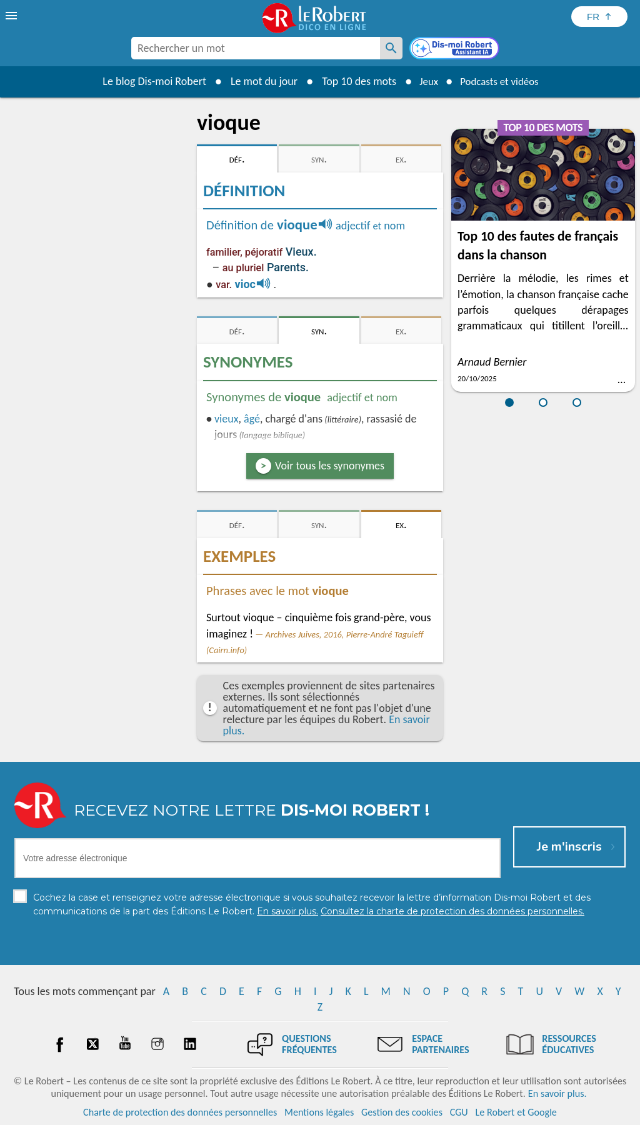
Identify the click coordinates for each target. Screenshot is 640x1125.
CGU (459, 1112)
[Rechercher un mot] (391, 48)
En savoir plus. (557, 1093)
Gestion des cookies (401, 1112)
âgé (252, 419)
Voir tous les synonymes (329, 465)
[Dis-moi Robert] (455, 49)
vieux (226, 419)
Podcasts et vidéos (501, 81)
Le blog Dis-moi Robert (149, 81)
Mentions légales (319, 1112)
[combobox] (255, 48)
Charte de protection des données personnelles (180, 1112)
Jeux (425, 81)
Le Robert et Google (516, 1112)
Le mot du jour (258, 81)
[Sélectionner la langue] (599, 16)
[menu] (12, 16)
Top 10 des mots (353, 81)
